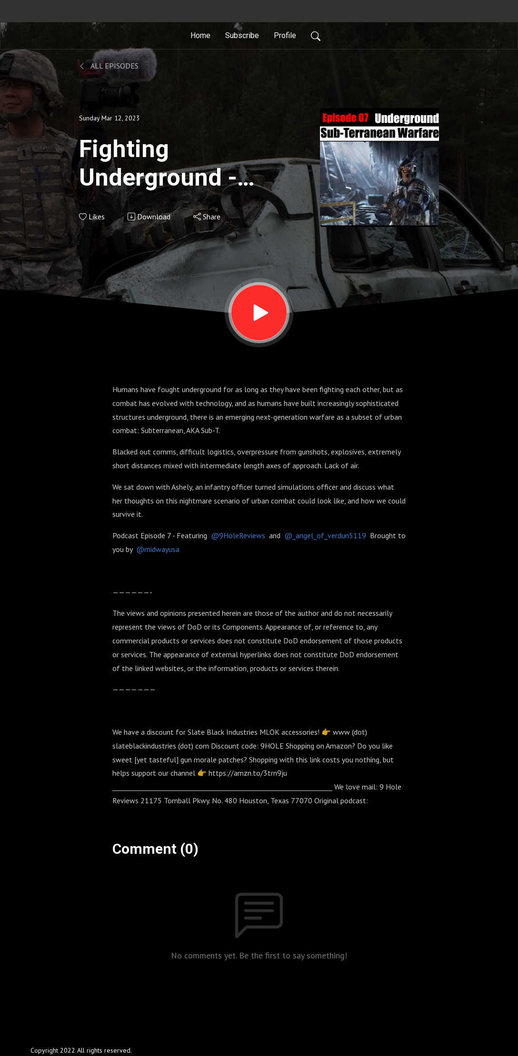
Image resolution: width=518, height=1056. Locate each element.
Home (200, 35)
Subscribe (242, 35)
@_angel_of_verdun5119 (325, 535)
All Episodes (109, 65)
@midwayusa (157, 549)
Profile (285, 35)
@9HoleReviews (238, 535)
